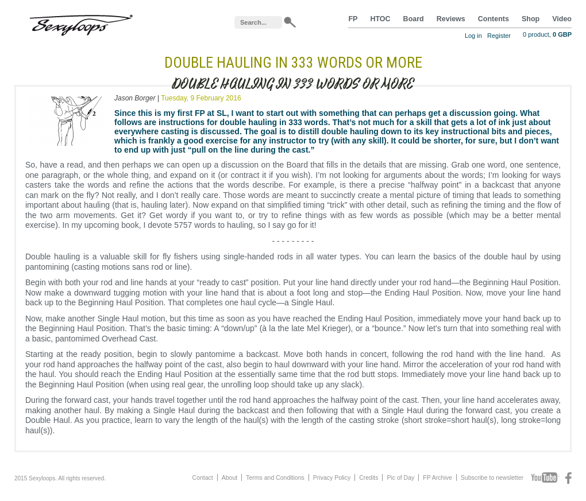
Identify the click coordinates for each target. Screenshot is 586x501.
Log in (473, 35)
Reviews (451, 19)
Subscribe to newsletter (492, 477)
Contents (493, 19)
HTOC (380, 19)
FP (352, 19)
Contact (202, 477)
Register (499, 35)
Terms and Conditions (275, 477)
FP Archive (437, 477)
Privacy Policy (331, 477)
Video (562, 19)
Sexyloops (81, 22)
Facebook (568, 478)
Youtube (545, 478)
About (229, 477)
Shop (530, 19)
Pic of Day (400, 477)
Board (413, 19)
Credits (368, 477)
